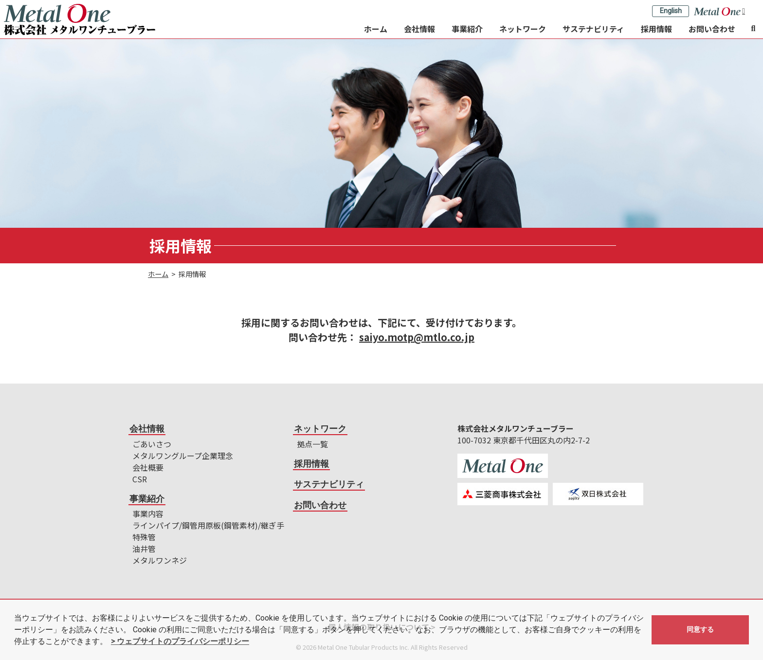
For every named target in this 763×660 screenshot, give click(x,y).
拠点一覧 (312, 444)
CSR (139, 479)
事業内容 (148, 513)
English (671, 11)
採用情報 (656, 29)
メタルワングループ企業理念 (182, 455)
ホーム (375, 29)
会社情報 (419, 29)
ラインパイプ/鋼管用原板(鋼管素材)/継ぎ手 (208, 525)
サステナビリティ (593, 29)
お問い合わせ (712, 29)
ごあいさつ (151, 444)
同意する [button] (700, 629)
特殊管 (144, 537)
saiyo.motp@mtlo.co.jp (416, 337)
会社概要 (148, 467)
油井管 (144, 548)
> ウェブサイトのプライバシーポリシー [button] (180, 641)
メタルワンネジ (159, 560)
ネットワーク (522, 29)
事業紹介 (467, 29)
